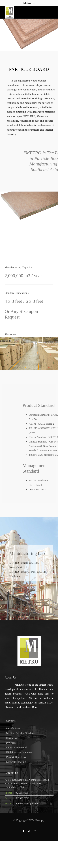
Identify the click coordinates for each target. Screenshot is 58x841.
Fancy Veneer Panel (16, 747)
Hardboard (11, 738)
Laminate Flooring (16, 761)
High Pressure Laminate (19, 752)
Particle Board (13, 728)
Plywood (10, 742)
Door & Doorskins (16, 757)
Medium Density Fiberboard (21, 733)
